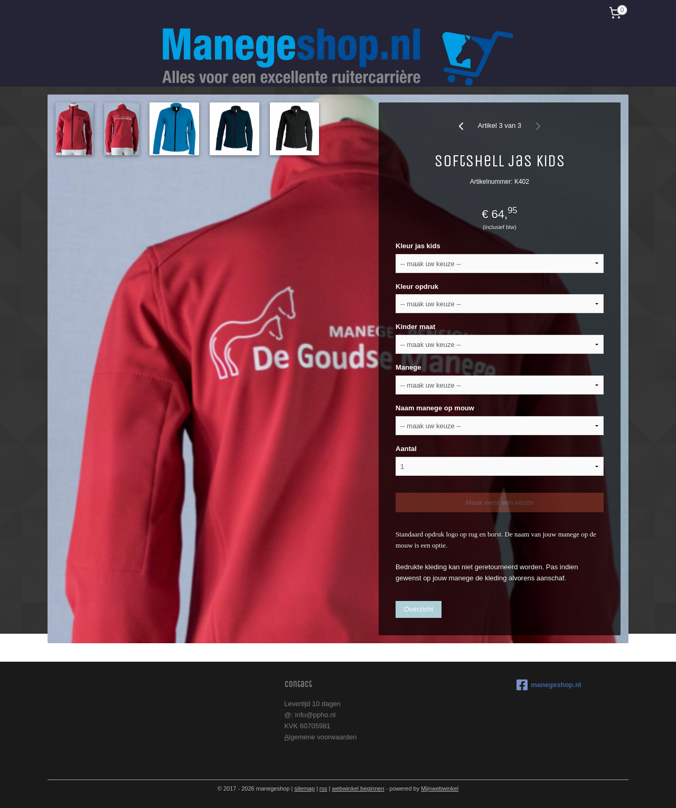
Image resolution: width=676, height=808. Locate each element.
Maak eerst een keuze (499, 502)
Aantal (406, 449)
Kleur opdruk (417, 286)
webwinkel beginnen (358, 788)
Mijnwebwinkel (439, 788)
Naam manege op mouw (435, 408)
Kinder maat (415, 327)
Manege (408, 367)
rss (323, 788)
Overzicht (418, 609)
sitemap (304, 788)
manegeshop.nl (549, 685)
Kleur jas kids (418, 246)
